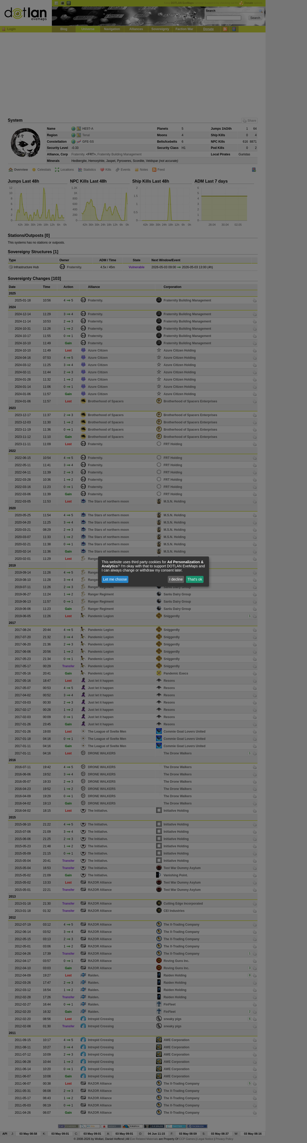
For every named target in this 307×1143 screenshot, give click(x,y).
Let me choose (115, 579)
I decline (176, 579)
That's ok (194, 579)
